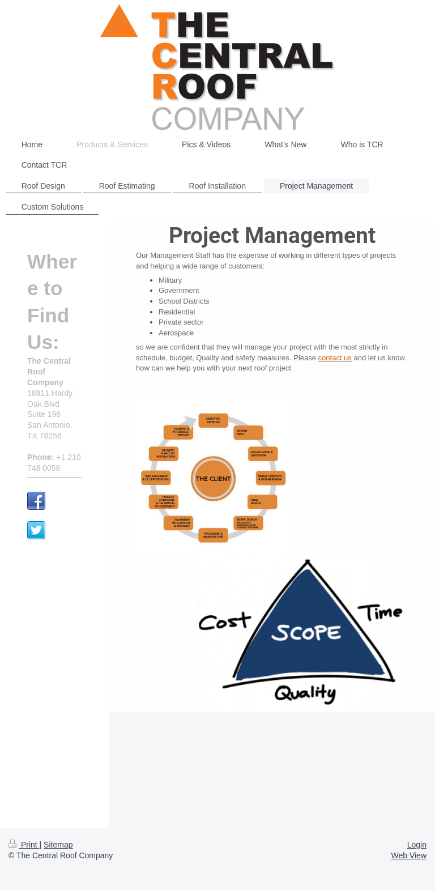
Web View (409, 855)
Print (24, 844)
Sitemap (58, 844)
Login (417, 844)
